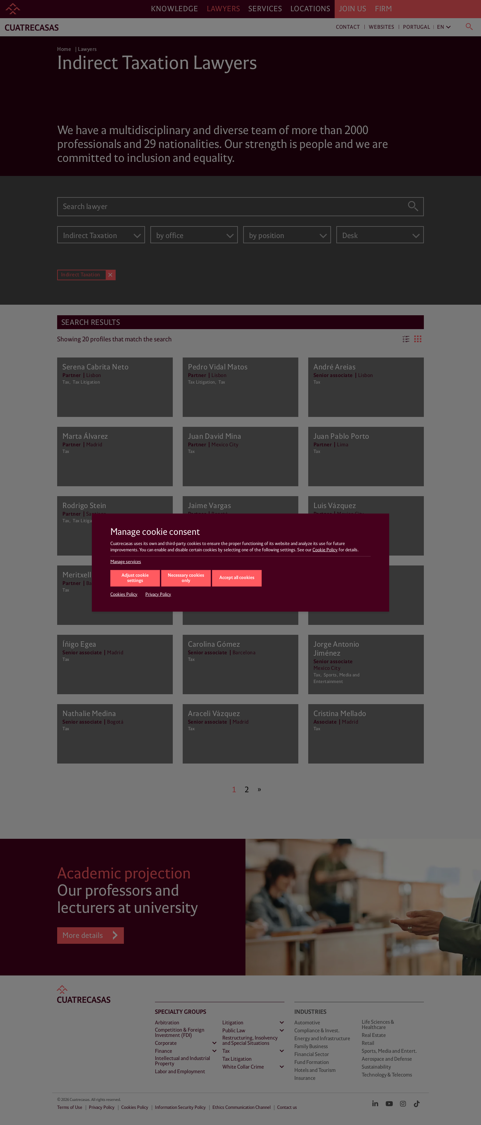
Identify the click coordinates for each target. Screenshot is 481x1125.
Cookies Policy (123, 594)
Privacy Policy (158, 594)
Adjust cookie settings (135, 578)
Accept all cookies (236, 578)
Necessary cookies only (186, 578)
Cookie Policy (325, 550)
